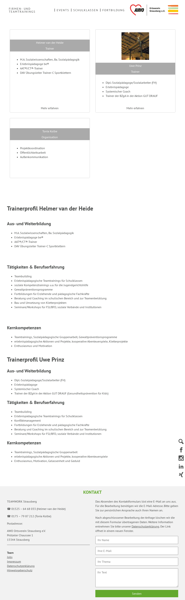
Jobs (10, 557)
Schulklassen (85, 10)
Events (63, 10)
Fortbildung (113, 10)
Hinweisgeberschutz (19, 570)
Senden (137, 593)
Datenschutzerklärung (21, 566)
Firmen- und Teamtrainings (22, 10)
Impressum (14, 561)
